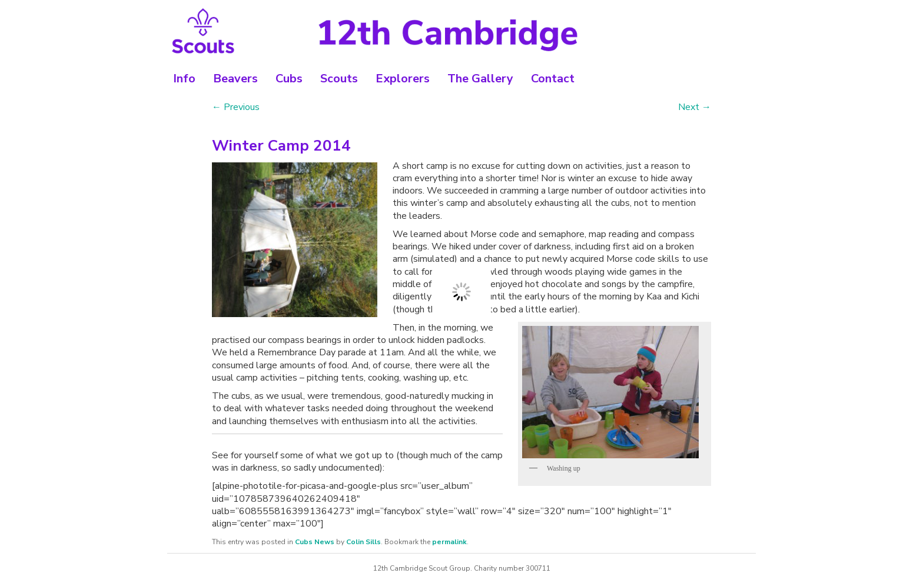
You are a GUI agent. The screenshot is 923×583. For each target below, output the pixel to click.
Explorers (403, 78)
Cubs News (314, 542)
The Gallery (480, 78)
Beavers (235, 78)
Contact (553, 78)
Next (694, 107)
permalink (449, 542)
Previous (236, 107)
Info (184, 78)
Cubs (289, 78)
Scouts (339, 78)
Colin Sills (363, 542)
